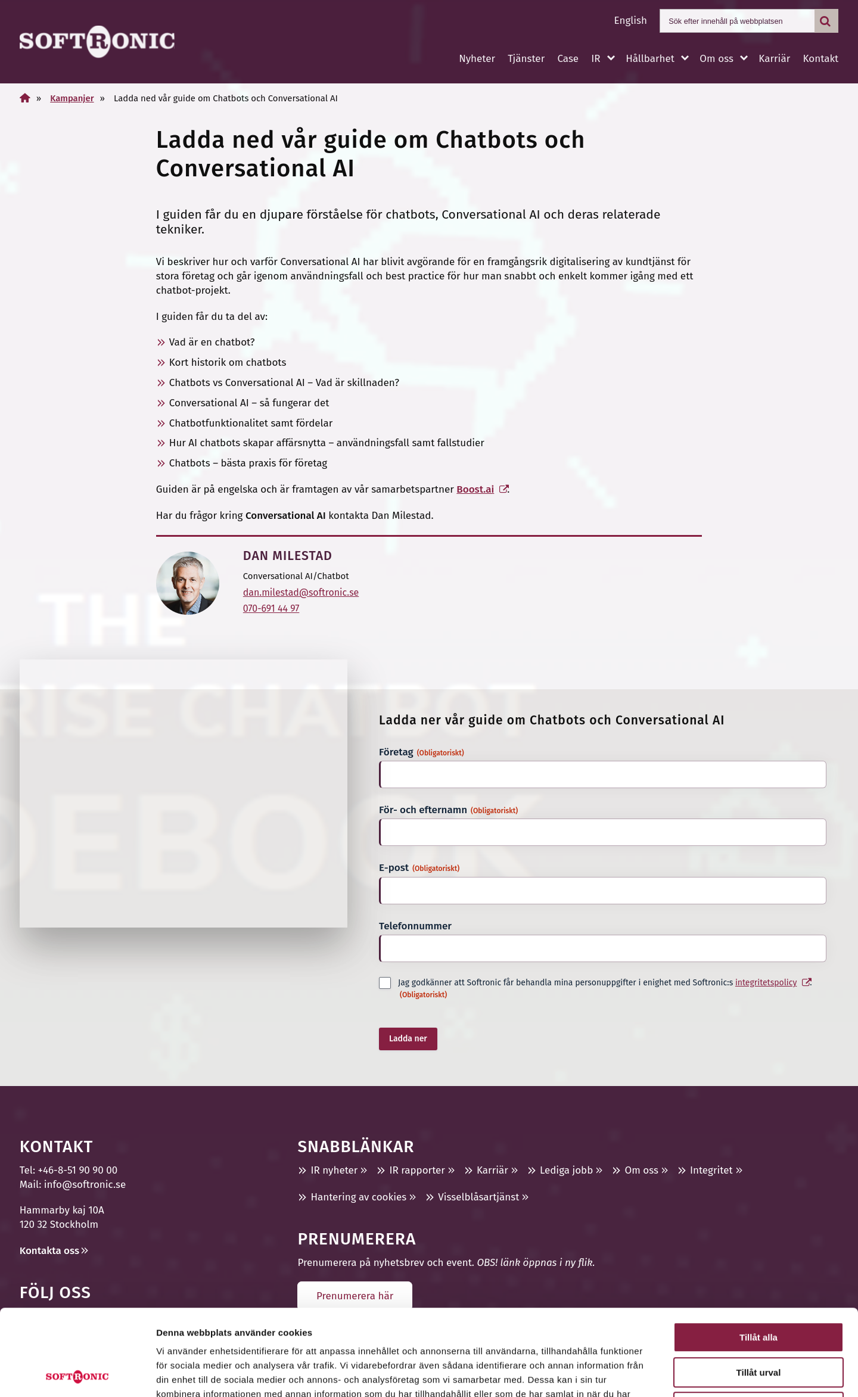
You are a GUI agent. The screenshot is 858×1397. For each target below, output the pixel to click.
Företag (421, 752)
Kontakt (820, 58)
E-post (419, 867)
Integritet (711, 1170)
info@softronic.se (85, 1184)
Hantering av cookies (358, 1197)
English (630, 20)
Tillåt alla (758, 1251)
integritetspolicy (766, 983)
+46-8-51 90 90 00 (78, 1170)
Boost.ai (475, 489)
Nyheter (477, 58)
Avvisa (758, 1321)
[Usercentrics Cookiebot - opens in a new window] (77, 1374)
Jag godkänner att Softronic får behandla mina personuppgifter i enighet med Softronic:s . (605, 988)
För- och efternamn (448, 810)
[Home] (25, 98)
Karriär (774, 58)
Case (568, 58)
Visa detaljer (647, 1373)
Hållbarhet (650, 58)
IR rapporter (416, 1170)
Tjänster (526, 58)
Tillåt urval (758, 1286)
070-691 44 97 (271, 608)
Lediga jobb (566, 1170)
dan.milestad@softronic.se (301, 592)
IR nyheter (334, 1170)
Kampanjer (72, 98)
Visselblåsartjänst (478, 1197)
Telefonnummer (415, 926)
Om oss (716, 58)
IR (595, 58)
